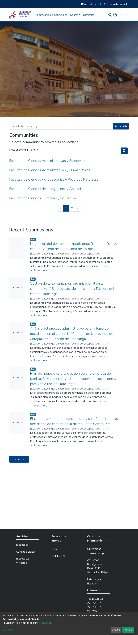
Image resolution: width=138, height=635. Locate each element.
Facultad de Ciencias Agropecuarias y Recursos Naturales (53, 179)
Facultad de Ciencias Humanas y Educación (42, 198)
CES (54, 549)
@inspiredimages (125, 115)
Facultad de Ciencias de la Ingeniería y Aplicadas (46, 188)
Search (121, 126)
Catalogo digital (25, 552)
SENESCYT (58, 556)
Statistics (88, 15)
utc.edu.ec (88, 4)
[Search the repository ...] (61, 126)
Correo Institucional (114, 4)
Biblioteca (22, 545)
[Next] (78, 208)
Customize (8, 629)
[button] (115, 15)
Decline (116, 629)
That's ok (128, 629)
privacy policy (44, 622)
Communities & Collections (51, 15)
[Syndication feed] (124, 150)
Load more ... (19, 459)
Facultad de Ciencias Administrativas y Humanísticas (49, 170)
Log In (122, 15)
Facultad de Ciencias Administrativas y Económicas (48, 160)
